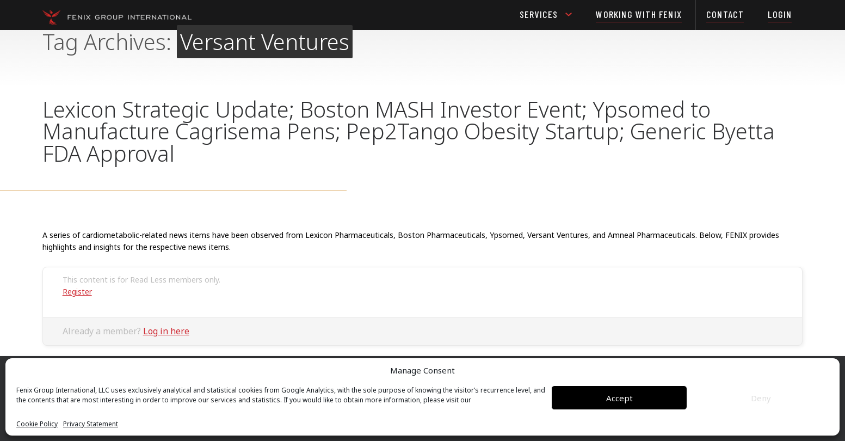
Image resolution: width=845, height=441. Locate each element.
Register (77, 291)
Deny (761, 398)
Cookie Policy (37, 424)
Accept (619, 398)
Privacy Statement (90, 424)
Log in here (166, 331)
